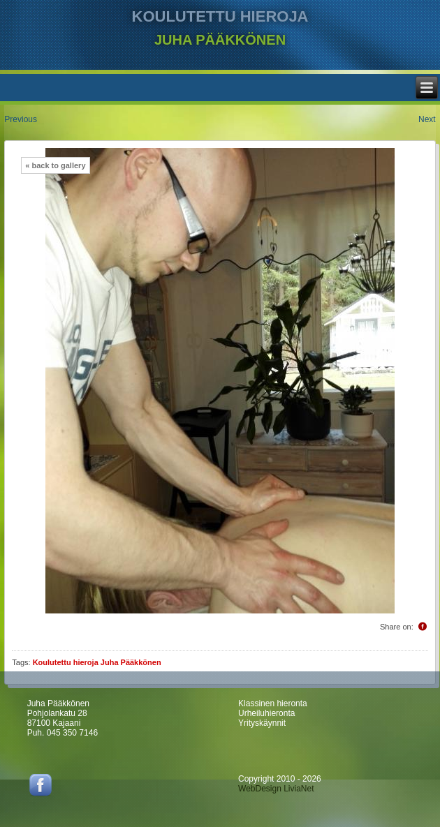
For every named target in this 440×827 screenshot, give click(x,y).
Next (427, 119)
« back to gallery (55, 165)
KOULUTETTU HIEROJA (220, 16)
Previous (20, 119)
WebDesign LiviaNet (276, 789)
